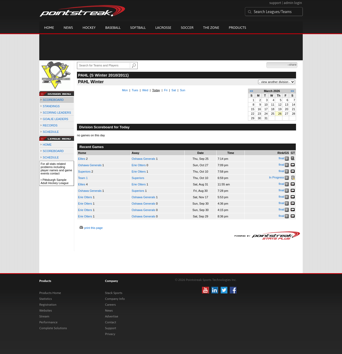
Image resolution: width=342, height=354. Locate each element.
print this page (93, 227)
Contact (110, 322)
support (275, 3)
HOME (47, 144)
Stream (44, 316)
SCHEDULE (51, 131)
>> (292, 91)
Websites (45, 310)
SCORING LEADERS (57, 112)
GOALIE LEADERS (55, 119)
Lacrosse (163, 28)
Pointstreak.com (82, 11)
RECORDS (50, 125)
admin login (293, 3)
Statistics (45, 299)
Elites (81, 158)
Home (49, 28)
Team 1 (83, 178)
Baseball (113, 28)
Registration (47, 305)
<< (251, 91)
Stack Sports (113, 293)
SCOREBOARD (53, 99)
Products (237, 28)
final (281, 158)
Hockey (89, 28)
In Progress (276, 177)
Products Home (50, 293)
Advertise (111, 316)
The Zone (211, 28)
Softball (138, 28)
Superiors (84, 171)
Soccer (187, 28)
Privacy (110, 334)
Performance (48, 322)
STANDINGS (51, 106)
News (68, 28)
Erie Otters (139, 165)
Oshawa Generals (143, 158)
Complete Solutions (53, 328)
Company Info (115, 299)
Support (110, 328)
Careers (110, 305)
